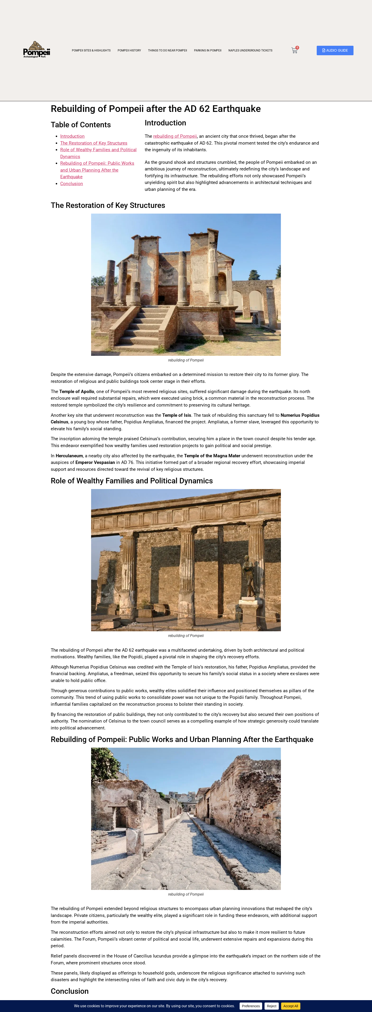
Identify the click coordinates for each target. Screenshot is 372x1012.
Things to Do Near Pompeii (166, 50)
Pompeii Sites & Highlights (90, 50)
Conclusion (71, 183)
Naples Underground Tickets (249, 50)
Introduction (72, 136)
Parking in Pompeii (206, 50)
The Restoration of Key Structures (93, 143)
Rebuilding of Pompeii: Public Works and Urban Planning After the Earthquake (97, 169)
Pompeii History (128, 50)
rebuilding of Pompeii (175, 136)
